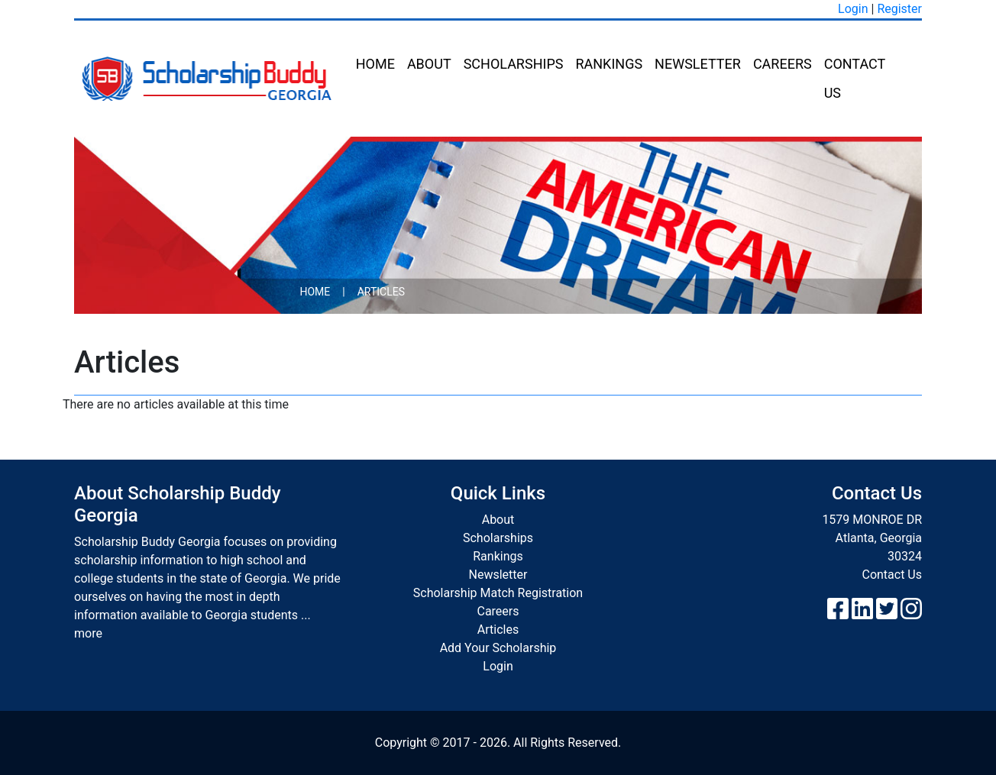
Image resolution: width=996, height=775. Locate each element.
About (429, 64)
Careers (782, 64)
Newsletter (698, 64)
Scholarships (514, 64)
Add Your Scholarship (498, 648)
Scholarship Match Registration (498, 593)
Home (375, 64)
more (88, 633)
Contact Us (854, 78)
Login (853, 9)
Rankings (608, 64)
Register (899, 9)
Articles (498, 629)
